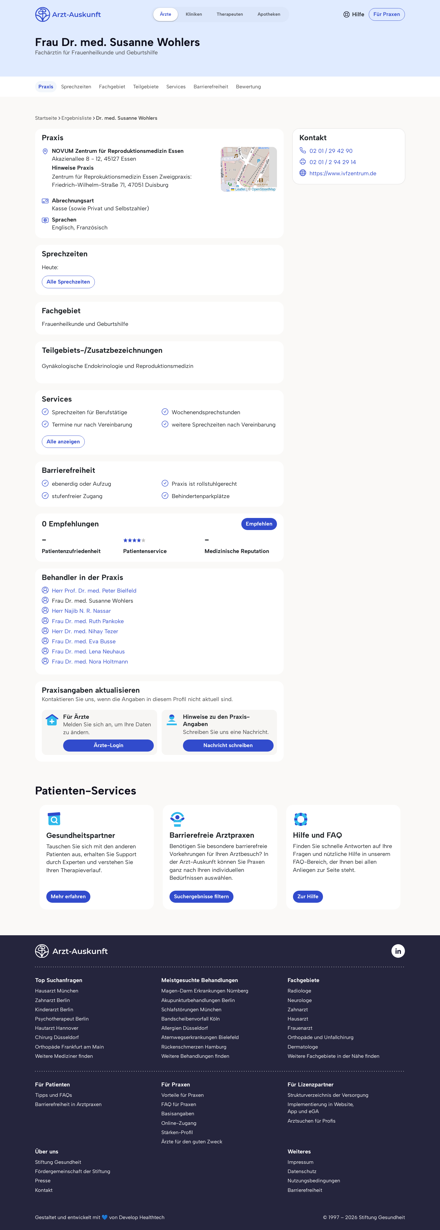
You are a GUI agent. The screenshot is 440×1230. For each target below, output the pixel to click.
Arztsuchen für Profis (312, 1121)
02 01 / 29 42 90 (331, 151)
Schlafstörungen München (191, 1009)
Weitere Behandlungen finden (195, 1056)
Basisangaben (177, 1114)
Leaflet (238, 189)
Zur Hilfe (307, 896)
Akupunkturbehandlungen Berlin (198, 1000)
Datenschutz (302, 1171)
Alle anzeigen (63, 441)
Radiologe (299, 991)
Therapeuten (230, 14)
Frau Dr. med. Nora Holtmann (90, 661)
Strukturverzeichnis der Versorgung (328, 1095)
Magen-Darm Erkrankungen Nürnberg (204, 991)
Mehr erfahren (68, 896)
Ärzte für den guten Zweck (191, 1142)
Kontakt (43, 1190)
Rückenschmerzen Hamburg (193, 1047)
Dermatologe (303, 1047)
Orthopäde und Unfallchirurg (321, 1037)
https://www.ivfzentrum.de (343, 173)
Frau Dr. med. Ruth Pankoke (88, 621)
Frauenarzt (300, 1028)
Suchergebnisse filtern (201, 896)
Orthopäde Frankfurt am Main (69, 1047)
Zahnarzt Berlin (52, 1000)
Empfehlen (259, 523)
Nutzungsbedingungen (314, 1181)
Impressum (300, 1162)
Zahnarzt (298, 1009)
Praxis (45, 87)
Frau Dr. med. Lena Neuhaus (88, 651)
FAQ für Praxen (178, 1104)
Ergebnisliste (76, 118)
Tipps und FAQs (53, 1095)
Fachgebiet (112, 87)
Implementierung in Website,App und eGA (321, 1107)
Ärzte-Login (108, 745)
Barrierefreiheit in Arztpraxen (68, 1104)
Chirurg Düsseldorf (57, 1037)
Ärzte (165, 14)
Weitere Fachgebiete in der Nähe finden (333, 1056)
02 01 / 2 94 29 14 (333, 162)
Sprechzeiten (76, 87)
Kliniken (194, 14)
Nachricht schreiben (228, 745)
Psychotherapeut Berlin (62, 1019)
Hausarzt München (56, 991)
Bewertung (248, 87)
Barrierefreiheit (211, 87)
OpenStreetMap (264, 189)
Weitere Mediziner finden (64, 1056)
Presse (43, 1181)
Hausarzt (298, 1019)
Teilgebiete (146, 87)
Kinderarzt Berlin (54, 1009)
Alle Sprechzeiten (68, 281)
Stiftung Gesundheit (58, 1162)
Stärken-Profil (177, 1132)
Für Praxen (386, 14)
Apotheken (269, 14)
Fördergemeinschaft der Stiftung (72, 1171)
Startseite (46, 118)
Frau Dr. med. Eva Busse (84, 641)
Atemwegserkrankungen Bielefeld (200, 1037)
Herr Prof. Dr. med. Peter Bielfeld (94, 590)
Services (176, 87)
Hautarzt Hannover (56, 1028)
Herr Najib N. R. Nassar (81, 610)
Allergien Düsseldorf (184, 1028)
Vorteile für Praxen (182, 1095)
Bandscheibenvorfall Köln (190, 1019)
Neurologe (300, 1000)
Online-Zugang (178, 1123)
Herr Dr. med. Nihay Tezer (85, 631)
